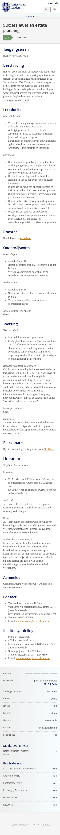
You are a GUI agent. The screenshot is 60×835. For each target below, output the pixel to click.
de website (25, 238)
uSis (50, 583)
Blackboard (49, 449)
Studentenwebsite (19, 824)
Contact (46, 824)
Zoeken (31, 16)
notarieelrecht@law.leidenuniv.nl (33, 621)
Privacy (35, 824)
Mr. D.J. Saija (50, 684)
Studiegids (51, 3)
